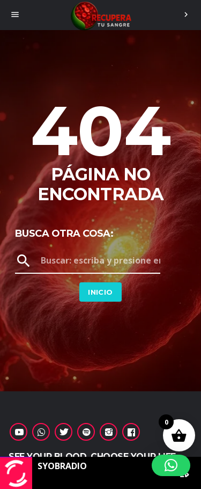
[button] (171, 465)
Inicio (100, 292)
